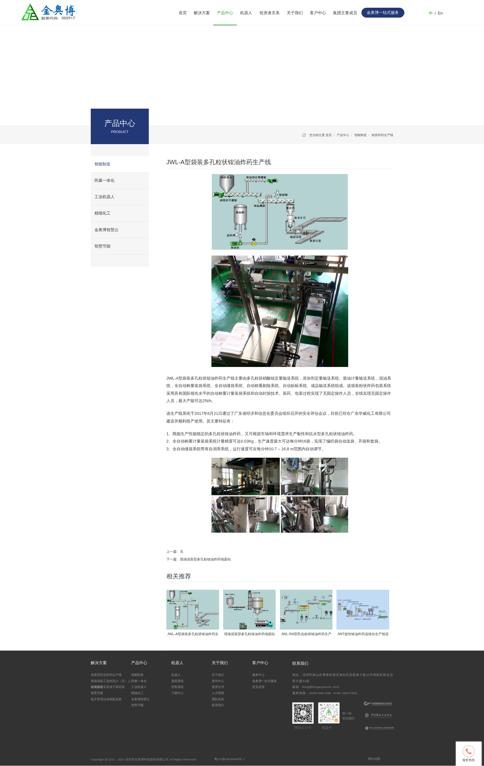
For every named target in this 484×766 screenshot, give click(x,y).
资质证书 (218, 687)
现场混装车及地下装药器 (108, 687)
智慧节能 (102, 246)
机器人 (246, 12)
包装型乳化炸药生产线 (106, 674)
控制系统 (177, 687)
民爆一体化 (104, 180)
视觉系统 (177, 681)
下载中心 (177, 693)
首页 (183, 12)
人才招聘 (218, 693)
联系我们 (218, 705)
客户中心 (318, 12)
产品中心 (225, 12)
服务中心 (258, 674)
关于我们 (295, 12)
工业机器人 (104, 196)
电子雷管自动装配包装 (106, 699)
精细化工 (102, 213)
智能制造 (102, 164)
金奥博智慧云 (106, 229)
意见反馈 (258, 687)
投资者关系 (270, 12)
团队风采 (218, 699)
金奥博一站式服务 (264, 681)
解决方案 (202, 12)
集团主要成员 (345, 12)
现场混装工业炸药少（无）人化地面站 (111, 683)
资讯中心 (218, 681)
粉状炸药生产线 (382, 135)
